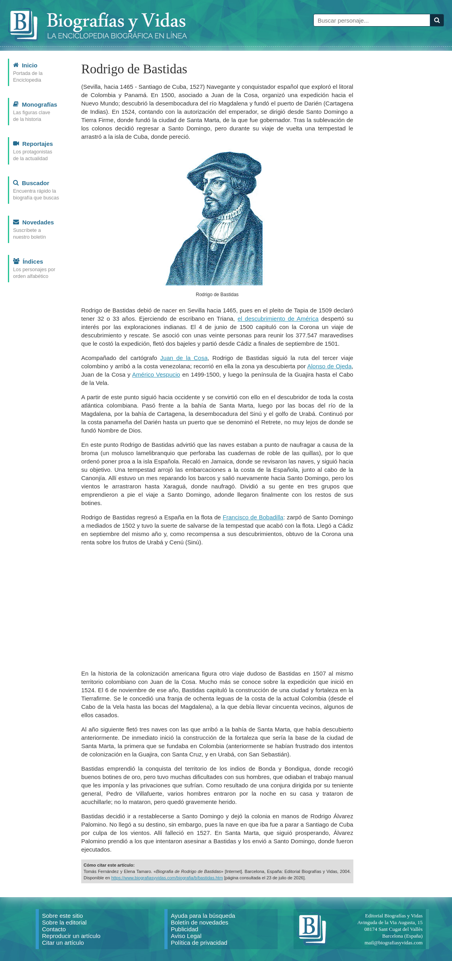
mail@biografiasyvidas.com (393, 943)
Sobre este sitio (62, 915)
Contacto (54, 929)
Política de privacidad (199, 942)
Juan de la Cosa (184, 357)
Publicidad (184, 929)
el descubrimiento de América (278, 318)
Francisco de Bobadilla (253, 517)
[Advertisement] (217, 607)
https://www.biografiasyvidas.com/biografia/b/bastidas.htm (167, 877)
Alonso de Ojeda (329, 366)
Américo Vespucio (156, 374)
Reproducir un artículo (71, 935)
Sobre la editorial (64, 922)
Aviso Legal (186, 935)
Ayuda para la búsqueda (203, 915)
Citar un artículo (63, 942)
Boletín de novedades (199, 922)
